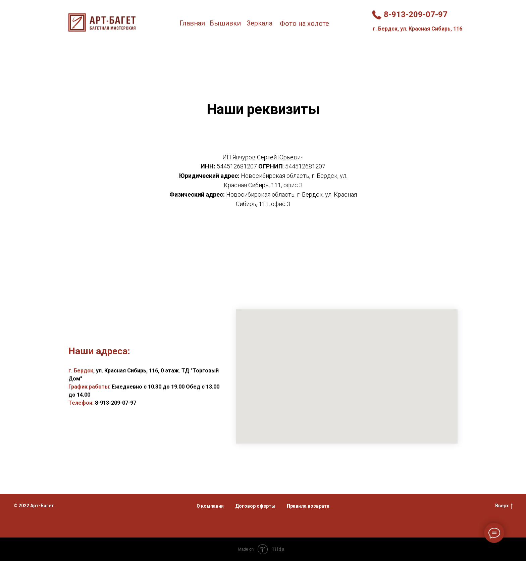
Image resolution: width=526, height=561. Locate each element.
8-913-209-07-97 (416, 14)
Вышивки (225, 23)
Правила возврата (308, 506)
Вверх (504, 506)
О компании (210, 506)
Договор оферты (255, 506)
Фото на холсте (304, 23)
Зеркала (259, 23)
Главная (192, 23)
